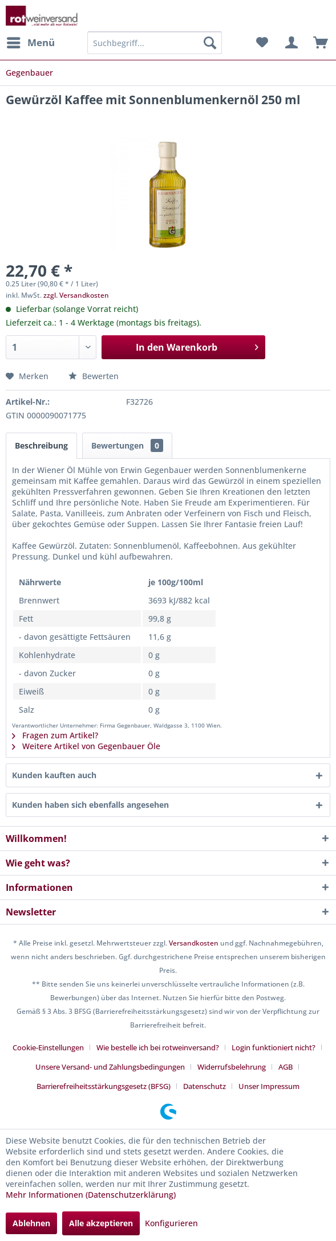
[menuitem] (30, 42)
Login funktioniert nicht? (273, 1047)
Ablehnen (31, 1223)
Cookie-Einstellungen (48, 1047)
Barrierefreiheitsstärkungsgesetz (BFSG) (104, 1086)
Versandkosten (193, 943)
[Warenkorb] (317, 42)
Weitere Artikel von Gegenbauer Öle (86, 746)
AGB (285, 1067)
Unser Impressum (268, 1086)
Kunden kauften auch (54, 775)
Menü (31, 41)
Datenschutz (204, 1086)
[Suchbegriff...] (154, 42)
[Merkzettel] (261, 42)
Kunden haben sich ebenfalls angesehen (90, 804)
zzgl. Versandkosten (76, 295)
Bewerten (93, 376)
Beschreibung (41, 445)
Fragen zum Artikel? (55, 735)
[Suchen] (210, 42)
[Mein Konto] (289, 42)
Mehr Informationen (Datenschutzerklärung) (91, 1194)
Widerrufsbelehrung (231, 1067)
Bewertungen (127, 445)
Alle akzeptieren (101, 1223)
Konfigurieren (171, 1223)
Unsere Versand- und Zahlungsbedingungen (110, 1067)
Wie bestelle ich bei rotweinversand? (157, 1047)
